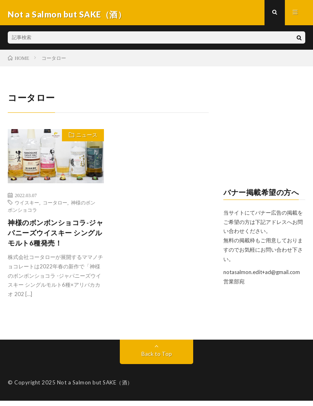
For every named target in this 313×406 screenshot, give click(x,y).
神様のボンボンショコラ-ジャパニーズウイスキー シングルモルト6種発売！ (54, 237)
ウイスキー (27, 205)
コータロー (55, 205)
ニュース (85, 139)
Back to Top (156, 359)
